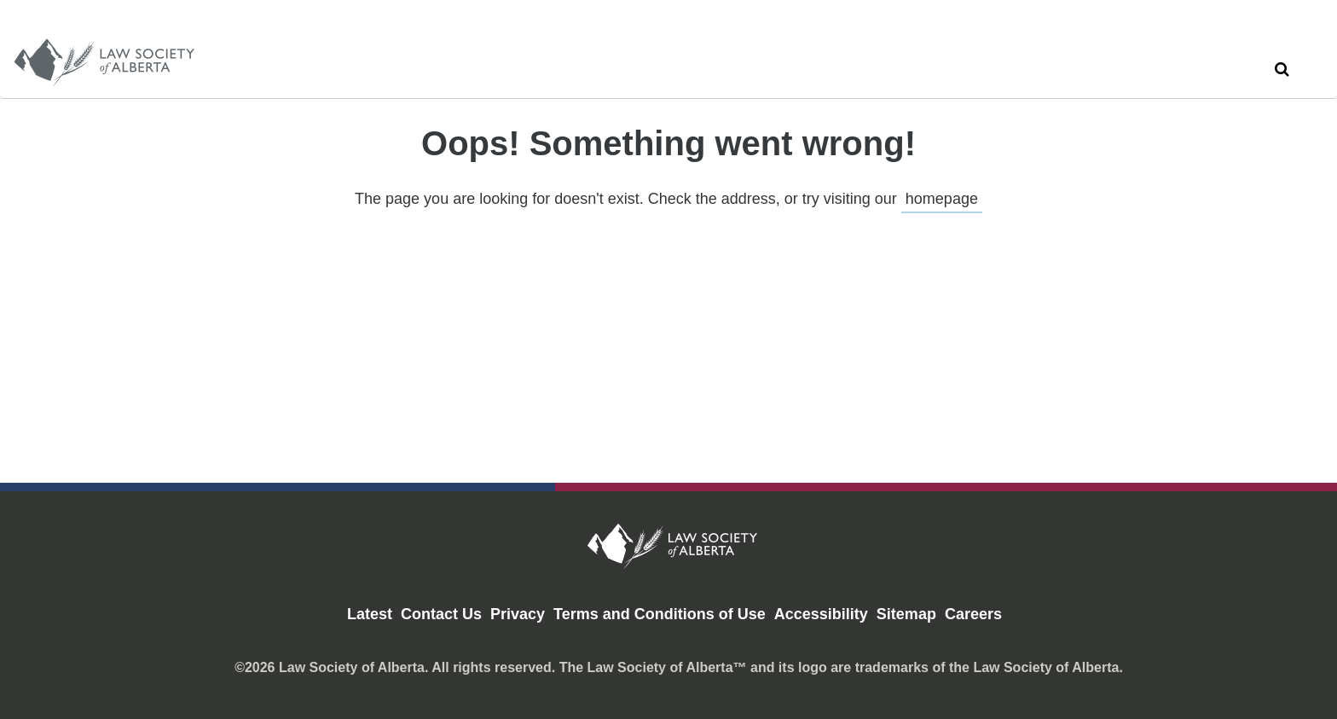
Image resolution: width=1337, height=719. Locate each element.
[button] (1281, 69)
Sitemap (906, 614)
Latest (369, 614)
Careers (973, 614)
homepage (942, 198)
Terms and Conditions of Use (659, 614)
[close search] (1305, 48)
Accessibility (821, 614)
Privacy (517, 614)
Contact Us (441, 614)
